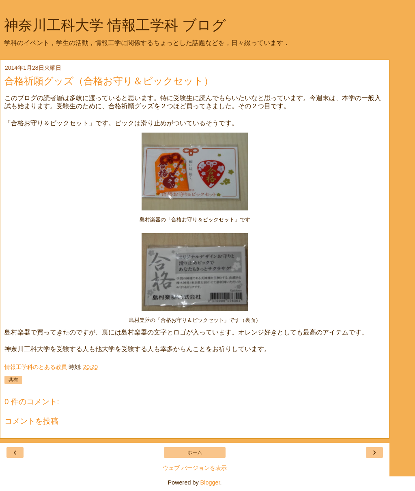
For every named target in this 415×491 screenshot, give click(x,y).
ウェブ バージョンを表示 (195, 468)
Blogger (210, 482)
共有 (13, 380)
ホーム (194, 452)
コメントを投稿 (31, 421)
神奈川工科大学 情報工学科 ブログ (115, 25)
